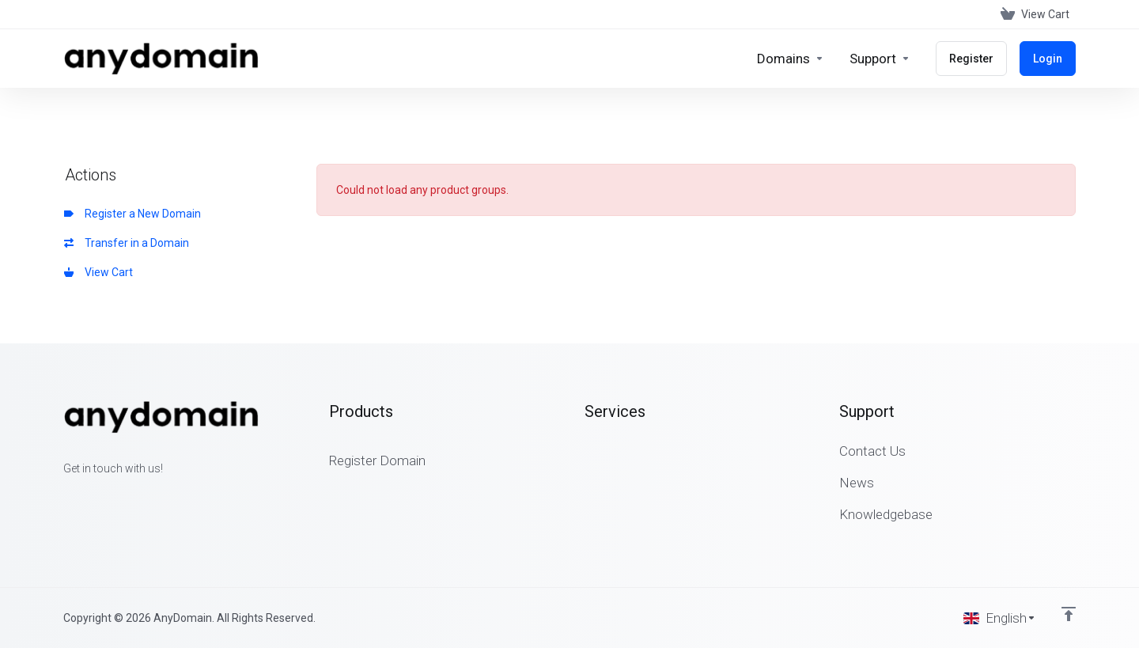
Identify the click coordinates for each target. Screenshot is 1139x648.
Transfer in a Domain (126, 243)
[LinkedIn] (114, 497)
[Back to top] (1068, 614)
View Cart (98, 272)
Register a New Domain (132, 213)
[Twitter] (88, 497)
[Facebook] (63, 497)
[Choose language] (1000, 618)
